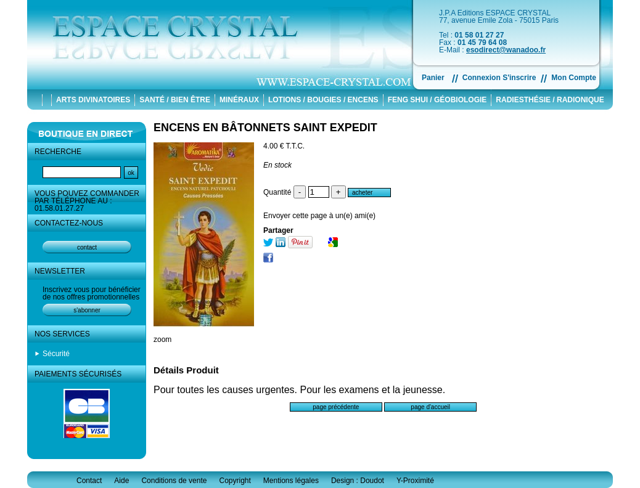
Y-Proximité (415, 480)
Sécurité (56, 353)
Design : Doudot (357, 480)
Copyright (234, 480)
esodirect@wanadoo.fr (506, 50)
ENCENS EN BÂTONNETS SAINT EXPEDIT (265, 127)
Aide (121, 480)
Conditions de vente (174, 480)
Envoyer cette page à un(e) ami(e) (319, 215)
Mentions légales (291, 480)
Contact (89, 480)
